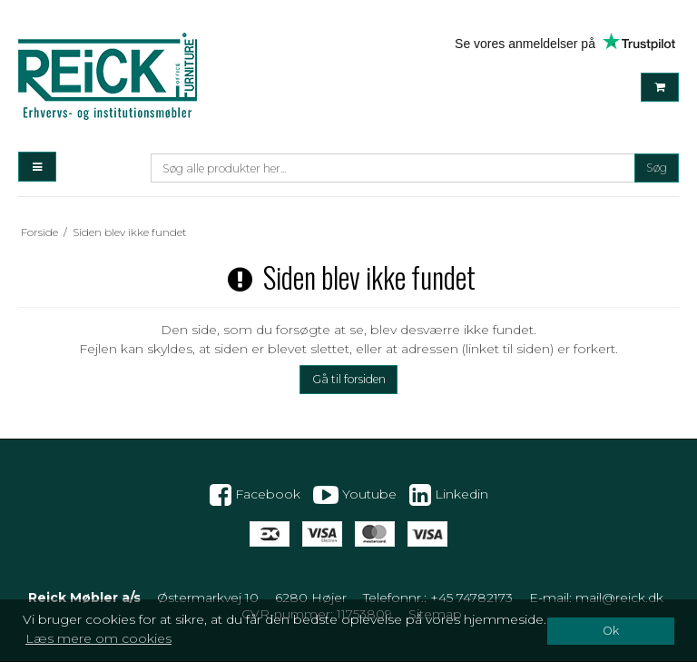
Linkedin (448, 495)
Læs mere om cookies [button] (98, 638)
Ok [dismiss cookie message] (611, 630)
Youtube (355, 495)
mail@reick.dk (619, 597)
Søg (656, 167)
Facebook (255, 495)
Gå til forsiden (349, 379)
